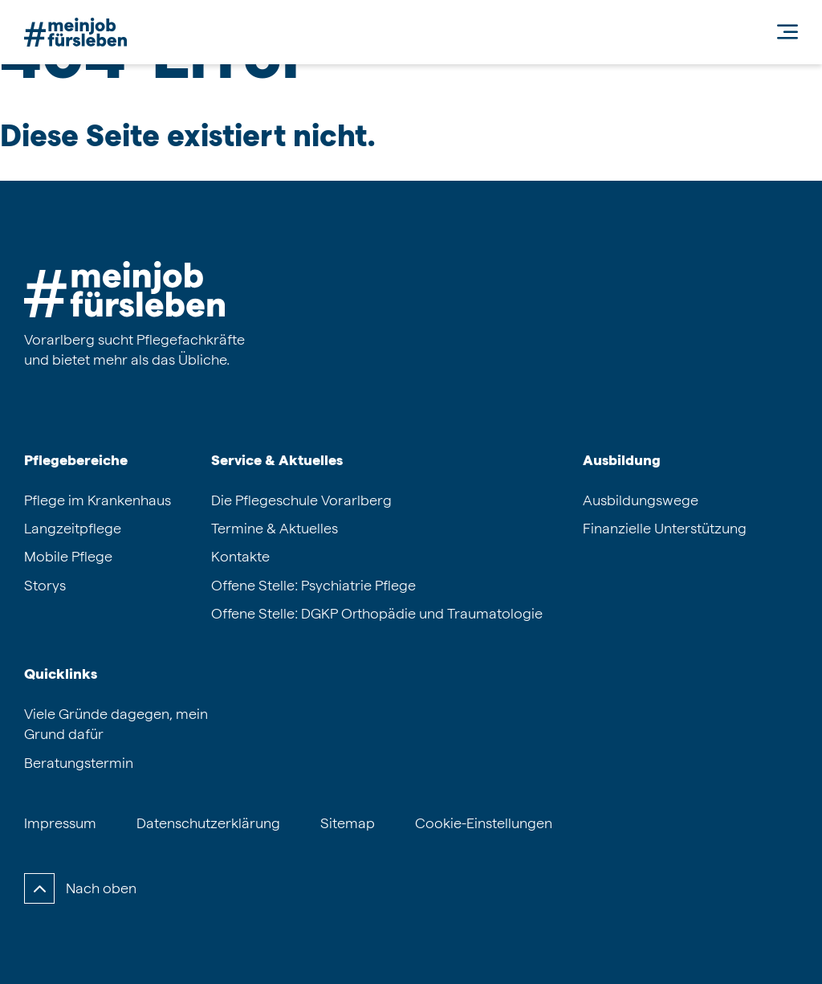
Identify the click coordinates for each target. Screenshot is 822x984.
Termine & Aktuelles (274, 528)
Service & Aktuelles (277, 460)
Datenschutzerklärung (208, 823)
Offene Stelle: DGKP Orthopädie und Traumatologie (377, 613)
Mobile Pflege (68, 556)
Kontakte (240, 556)
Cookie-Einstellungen (483, 823)
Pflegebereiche (76, 460)
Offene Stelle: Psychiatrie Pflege (313, 585)
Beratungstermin (78, 762)
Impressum (60, 823)
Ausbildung (622, 460)
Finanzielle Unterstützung (665, 528)
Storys (45, 585)
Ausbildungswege (640, 500)
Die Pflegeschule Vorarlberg (301, 500)
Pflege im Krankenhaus (97, 500)
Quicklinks (60, 673)
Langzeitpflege (72, 528)
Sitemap (347, 823)
